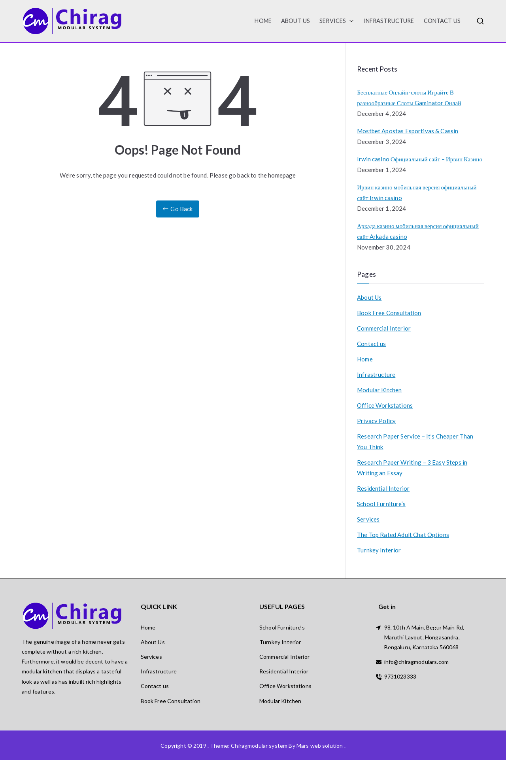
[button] (350, 21)
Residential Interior (383, 488)
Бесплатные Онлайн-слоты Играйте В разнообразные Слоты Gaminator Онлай (409, 97)
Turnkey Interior (379, 550)
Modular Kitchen (379, 389)
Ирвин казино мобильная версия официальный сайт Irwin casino (417, 192)
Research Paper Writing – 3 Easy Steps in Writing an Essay (412, 467)
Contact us (442, 20)
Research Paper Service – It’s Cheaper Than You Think (415, 441)
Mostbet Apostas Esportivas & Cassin (407, 130)
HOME (263, 20)
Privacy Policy (376, 420)
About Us (295, 20)
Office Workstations (385, 405)
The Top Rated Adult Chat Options (403, 534)
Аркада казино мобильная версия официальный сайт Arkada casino (418, 231)
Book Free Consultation (389, 312)
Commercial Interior (384, 328)
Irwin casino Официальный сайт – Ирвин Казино (419, 159)
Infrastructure (388, 20)
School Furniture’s (381, 503)
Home (365, 359)
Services (336, 21)
